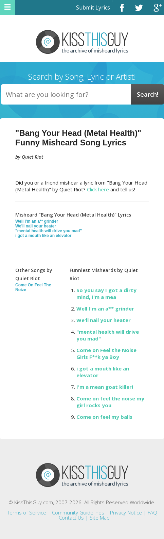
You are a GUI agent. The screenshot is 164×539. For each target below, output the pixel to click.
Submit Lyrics (93, 7)
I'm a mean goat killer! (104, 386)
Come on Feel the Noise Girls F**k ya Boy (106, 353)
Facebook (121, 10)
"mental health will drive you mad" (48, 230)
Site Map (100, 517)
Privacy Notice (126, 512)
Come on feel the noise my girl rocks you (110, 402)
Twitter (138, 10)
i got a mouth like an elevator (43, 235)
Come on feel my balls (104, 416)
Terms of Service (26, 512)
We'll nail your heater (35, 226)
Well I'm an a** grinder (36, 221)
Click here (98, 189)
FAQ (152, 512)
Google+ (155, 10)
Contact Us (71, 517)
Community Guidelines (78, 512)
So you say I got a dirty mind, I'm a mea (106, 293)
